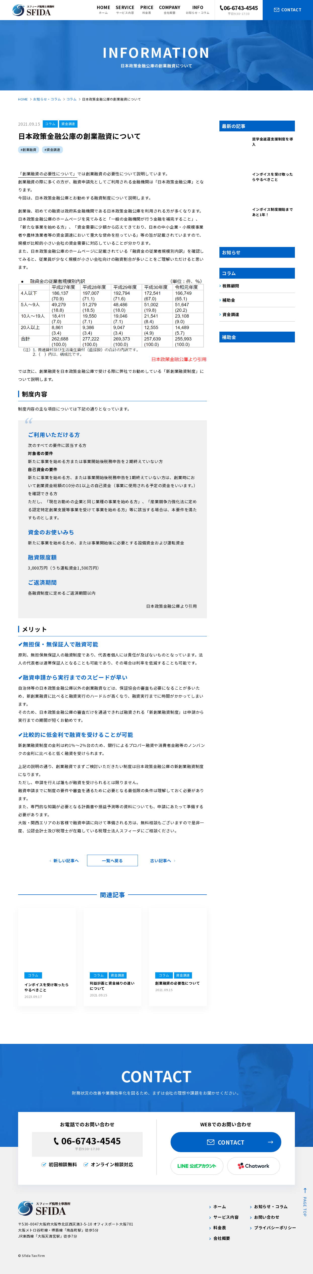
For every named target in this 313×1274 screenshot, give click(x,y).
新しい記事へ (66, 860)
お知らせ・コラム (47, 99)
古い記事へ (160, 860)
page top (305, 1207)
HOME (23, 99)
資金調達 (68, 123)
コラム (71, 99)
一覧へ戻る (112, 860)
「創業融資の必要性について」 (47, 174)
